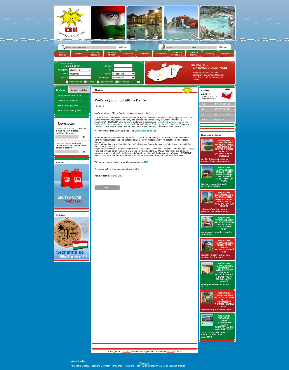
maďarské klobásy (103, 124)
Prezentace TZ (226, 54)
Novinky (79, 54)
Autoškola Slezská (80, 366)
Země (65, 73)
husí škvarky (163, 122)
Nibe (138, 366)
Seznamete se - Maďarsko (68, 218)
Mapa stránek (161, 54)
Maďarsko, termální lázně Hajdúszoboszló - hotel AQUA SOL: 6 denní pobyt (224, 223)
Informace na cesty (111, 53)
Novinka (90, 82)
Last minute (123, 82)
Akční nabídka (75, 82)
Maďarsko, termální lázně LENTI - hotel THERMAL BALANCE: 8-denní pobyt (224, 246)
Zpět (107, 187)
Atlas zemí (128, 54)
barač (177, 124)
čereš (165, 124)
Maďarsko (61, 90)
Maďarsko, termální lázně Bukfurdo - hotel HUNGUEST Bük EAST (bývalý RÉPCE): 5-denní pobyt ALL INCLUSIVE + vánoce (224, 272)
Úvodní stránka (62, 53)
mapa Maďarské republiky (164, 65)
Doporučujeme (106, 82)
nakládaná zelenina (122, 124)
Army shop (117, 366)
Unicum (156, 124)
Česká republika (79, 90)
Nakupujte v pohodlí (65, 165)
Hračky (107, 366)
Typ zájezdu (62, 70)
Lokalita (64, 77)
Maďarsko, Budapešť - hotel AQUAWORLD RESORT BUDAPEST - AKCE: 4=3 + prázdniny (224, 322)
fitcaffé (181, 366)
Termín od (107, 66)
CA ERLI (126, 351)
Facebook (145, 363)
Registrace (144, 54)
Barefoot (163, 366)
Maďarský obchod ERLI (177, 53)
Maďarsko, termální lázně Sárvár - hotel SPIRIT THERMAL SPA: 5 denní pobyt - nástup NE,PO (224, 174)
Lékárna (173, 366)
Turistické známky (193, 53)
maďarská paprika (178, 122)
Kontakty (210, 54)
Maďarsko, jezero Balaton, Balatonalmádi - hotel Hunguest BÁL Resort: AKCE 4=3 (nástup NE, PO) (224, 199)
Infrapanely (96, 366)
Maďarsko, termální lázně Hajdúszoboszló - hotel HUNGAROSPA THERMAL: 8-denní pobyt (224, 299)
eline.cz (170, 351)
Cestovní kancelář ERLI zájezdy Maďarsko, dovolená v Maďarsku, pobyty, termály (71, 16)
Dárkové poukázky (95, 53)
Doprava (108, 73)
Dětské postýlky (150, 366)
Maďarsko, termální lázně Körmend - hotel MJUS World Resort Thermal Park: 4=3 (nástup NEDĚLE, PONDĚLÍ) (224, 148)
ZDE (146, 162)
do (110, 70)
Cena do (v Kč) (105, 77)
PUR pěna (129, 366)
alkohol (148, 124)
